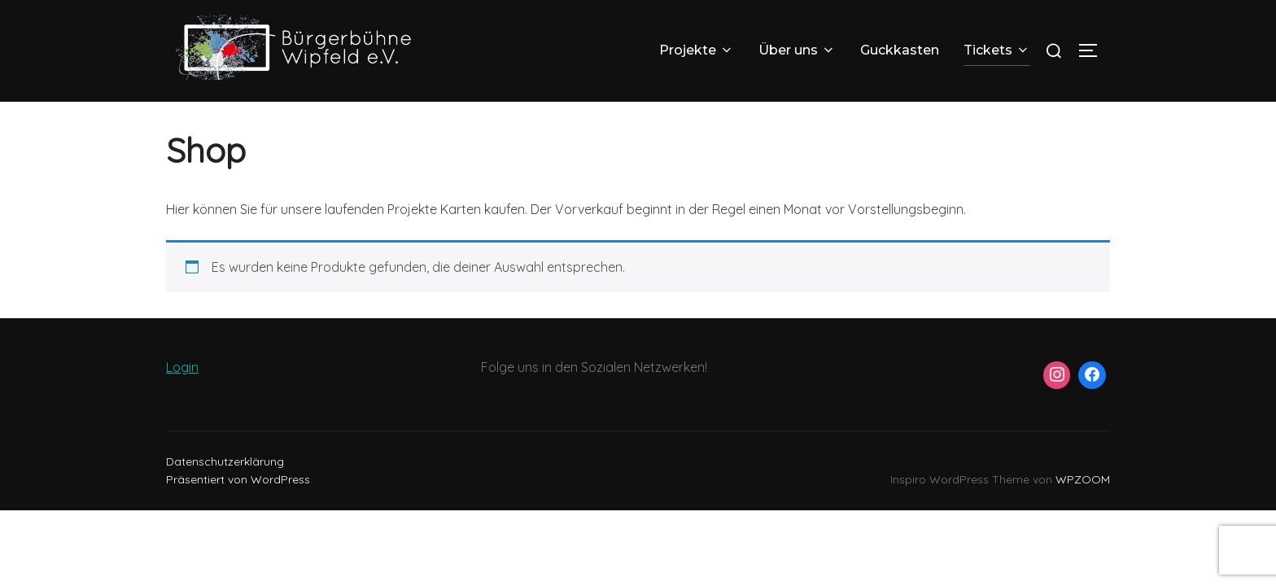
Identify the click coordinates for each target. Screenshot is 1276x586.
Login (182, 386)
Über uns (797, 50)
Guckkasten (899, 50)
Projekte (696, 50)
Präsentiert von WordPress (238, 499)
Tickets (997, 50)
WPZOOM (1082, 499)
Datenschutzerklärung (225, 481)
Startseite (193, 112)
